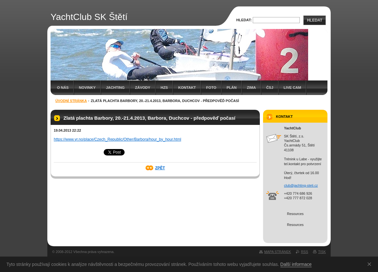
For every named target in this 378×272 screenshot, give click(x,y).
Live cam (292, 87)
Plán (232, 87)
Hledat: (244, 20)
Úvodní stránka (71, 101)
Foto (211, 87)
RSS (304, 252)
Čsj (269, 87)
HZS (164, 87)
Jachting (115, 87)
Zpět (160, 168)
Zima (251, 87)
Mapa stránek (277, 252)
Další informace (296, 264)
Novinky (87, 87)
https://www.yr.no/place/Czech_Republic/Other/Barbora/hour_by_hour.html (117, 139)
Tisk (322, 252)
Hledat (314, 20)
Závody (142, 87)
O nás (63, 87)
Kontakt (187, 87)
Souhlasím (370, 264)
